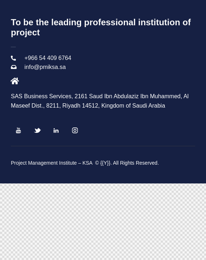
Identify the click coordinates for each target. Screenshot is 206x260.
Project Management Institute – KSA (52, 163)
